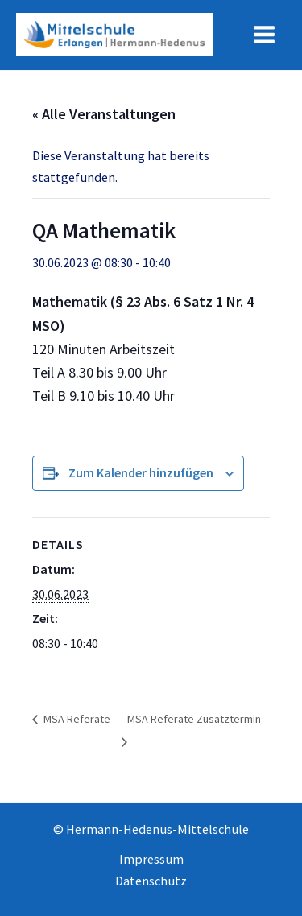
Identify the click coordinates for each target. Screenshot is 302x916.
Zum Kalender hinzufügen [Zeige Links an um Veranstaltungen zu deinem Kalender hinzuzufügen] (140, 472)
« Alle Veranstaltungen (104, 114)
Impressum (151, 859)
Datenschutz (151, 881)
